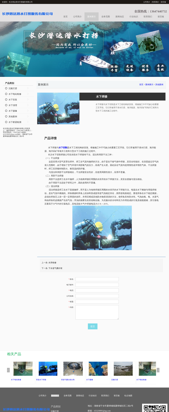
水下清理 (13, 105)
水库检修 (52, 263)
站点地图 (128, 396)
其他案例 (13, 116)
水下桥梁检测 (15, 122)
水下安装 (13, 100)
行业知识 (134, 16)
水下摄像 (13, 111)
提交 (92, 326)
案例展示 (91, 16)
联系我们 (155, 2)
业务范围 (105, 16)
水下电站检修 (15, 94)
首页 (65, 16)
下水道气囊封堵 (55, 268)
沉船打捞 (13, 88)
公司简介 (146, 2)
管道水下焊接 (41, 380)
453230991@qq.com (102, 411)
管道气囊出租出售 (68, 380)
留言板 (163, 2)
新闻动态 (119, 16)
